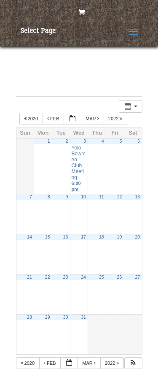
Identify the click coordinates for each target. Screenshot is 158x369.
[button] (133, 363)
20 (137, 236)
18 (101, 236)
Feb (54, 118)
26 (119, 276)
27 (137, 276)
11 (101, 196)
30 (65, 317)
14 (29, 236)
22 (47, 276)
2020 (32, 118)
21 (29, 276)
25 (101, 276)
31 (83, 317)
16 (65, 236)
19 (119, 236)
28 (29, 317)
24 (83, 276)
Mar (93, 118)
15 (47, 236)
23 (65, 276)
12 (119, 196)
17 (83, 236)
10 (83, 196)
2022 (116, 118)
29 (47, 317)
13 (137, 196)
